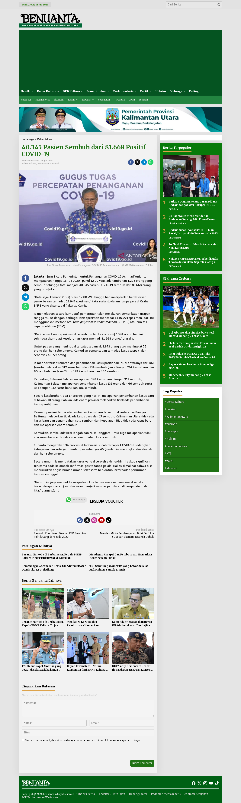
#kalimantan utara (176, 416)
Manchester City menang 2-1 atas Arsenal (190, 377)
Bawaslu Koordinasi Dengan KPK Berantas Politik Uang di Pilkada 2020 (63, 533)
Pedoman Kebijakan (195, 794)
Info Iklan (119, 794)
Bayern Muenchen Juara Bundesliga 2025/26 (191, 366)
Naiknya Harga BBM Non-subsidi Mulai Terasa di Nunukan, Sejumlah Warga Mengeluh (193, 260)
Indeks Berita (86, 794)
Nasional (54, 163)
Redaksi (104, 794)
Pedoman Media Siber (165, 794)
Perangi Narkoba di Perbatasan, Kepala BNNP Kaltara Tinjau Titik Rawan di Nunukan (52, 556)
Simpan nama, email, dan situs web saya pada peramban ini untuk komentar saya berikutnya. (82, 740)
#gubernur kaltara (176, 446)
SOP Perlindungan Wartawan (40, 797)
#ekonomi (171, 468)
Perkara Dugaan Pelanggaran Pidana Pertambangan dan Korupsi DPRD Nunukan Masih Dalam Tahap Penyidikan (193, 203)
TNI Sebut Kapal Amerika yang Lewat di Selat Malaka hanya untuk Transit (118, 567)
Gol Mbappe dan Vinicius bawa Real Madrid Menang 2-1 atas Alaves (191, 334)
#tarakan (170, 409)
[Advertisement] (120, 58)
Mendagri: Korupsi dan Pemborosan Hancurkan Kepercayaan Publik (120, 556)
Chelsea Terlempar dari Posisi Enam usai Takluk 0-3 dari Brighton (192, 345)
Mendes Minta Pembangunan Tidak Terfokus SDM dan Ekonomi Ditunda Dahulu (125, 533)
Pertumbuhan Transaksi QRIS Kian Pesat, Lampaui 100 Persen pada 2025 (193, 232)
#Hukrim (170, 438)
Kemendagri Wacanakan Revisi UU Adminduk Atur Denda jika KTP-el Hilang (54, 567)
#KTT (168, 453)
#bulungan (171, 431)
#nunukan (171, 424)
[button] (219, 5)
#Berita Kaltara (174, 401)
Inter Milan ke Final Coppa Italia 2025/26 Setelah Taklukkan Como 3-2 (192, 355)
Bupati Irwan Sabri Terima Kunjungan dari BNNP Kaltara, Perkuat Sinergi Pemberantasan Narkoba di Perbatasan (88, 668)
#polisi (169, 461)
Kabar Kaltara (29, 163)
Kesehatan (43, 163)
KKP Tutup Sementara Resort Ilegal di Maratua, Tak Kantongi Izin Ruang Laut (132, 668)
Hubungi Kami (138, 794)
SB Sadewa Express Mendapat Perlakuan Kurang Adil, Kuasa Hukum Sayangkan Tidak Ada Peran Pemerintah (192, 217)
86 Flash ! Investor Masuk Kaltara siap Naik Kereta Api (193, 246)
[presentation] (47, 751)
